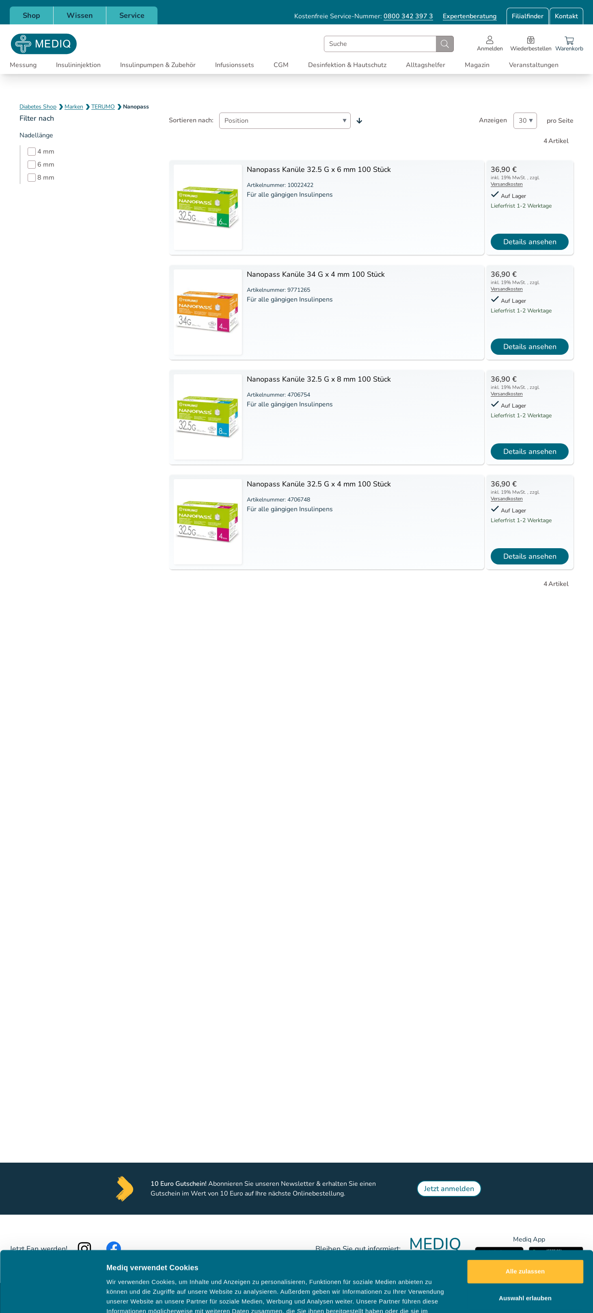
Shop (31, 15)
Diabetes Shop (37, 107)
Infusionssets (234, 65)
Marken (74, 107)
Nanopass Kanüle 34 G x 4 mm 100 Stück (316, 274)
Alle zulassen (525, 1214)
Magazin (477, 65)
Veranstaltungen (533, 65)
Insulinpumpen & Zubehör (158, 65)
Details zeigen (431, 1296)
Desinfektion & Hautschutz (347, 65)
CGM (281, 65)
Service (131, 15)
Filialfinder (527, 16)
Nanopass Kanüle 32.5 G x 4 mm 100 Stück (319, 484)
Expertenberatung (470, 16)
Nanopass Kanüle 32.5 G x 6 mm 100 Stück (319, 169)
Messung (23, 65)
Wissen (80, 15)
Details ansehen (529, 242)
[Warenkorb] (569, 44)
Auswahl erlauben (525, 1240)
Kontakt (566, 16)
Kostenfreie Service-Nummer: (363, 16)
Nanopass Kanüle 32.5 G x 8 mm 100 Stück (319, 379)
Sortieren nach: (191, 120)
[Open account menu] (490, 44)
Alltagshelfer (425, 65)
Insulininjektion (78, 65)
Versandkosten (507, 184)
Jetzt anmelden (449, 1189)
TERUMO (103, 107)
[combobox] (389, 44)
